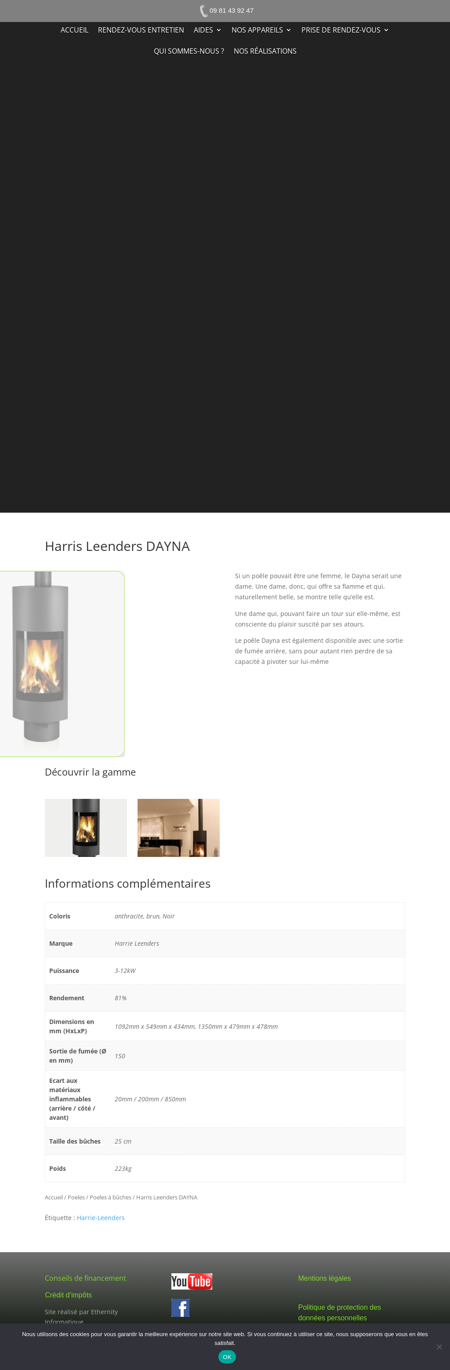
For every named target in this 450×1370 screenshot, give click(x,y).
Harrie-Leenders (101, 1217)
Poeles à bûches (110, 1197)
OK (227, 1357)
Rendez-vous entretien (141, 31)
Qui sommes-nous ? (189, 52)
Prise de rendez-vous (341, 31)
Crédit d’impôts (68, 1295)
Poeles (76, 1197)
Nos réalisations (265, 52)
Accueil (74, 31)
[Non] (439, 1346)
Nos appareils (257, 31)
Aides (203, 31)
